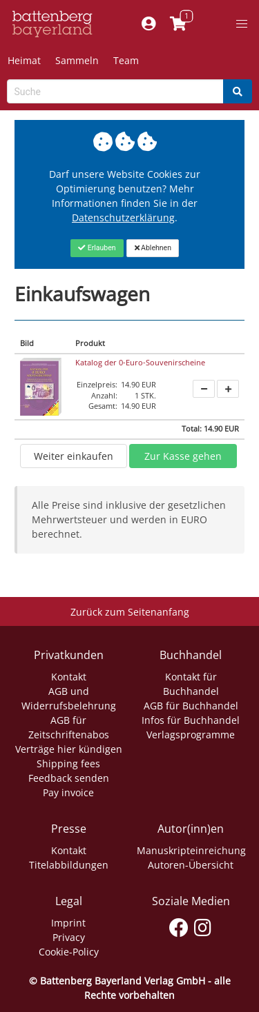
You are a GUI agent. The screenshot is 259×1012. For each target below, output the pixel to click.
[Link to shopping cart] (178, 24)
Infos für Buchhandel (191, 720)
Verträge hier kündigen (68, 749)
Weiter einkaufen (73, 456)
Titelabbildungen (68, 864)
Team (126, 60)
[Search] (237, 91)
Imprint (68, 922)
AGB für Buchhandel (191, 705)
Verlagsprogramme (190, 734)
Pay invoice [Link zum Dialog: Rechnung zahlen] (68, 792)
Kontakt (68, 676)
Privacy (68, 937)
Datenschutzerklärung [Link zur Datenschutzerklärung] (123, 217)
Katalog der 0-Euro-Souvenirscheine (140, 362)
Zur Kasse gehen (183, 456)
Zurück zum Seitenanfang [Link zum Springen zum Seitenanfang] (129, 611)
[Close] (97, 248)
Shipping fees (68, 763)
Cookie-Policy (69, 951)
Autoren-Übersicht (190, 864)
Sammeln (77, 60)
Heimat (24, 60)
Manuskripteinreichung (191, 850)
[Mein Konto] (149, 24)
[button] (241, 24)
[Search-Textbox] (115, 91)
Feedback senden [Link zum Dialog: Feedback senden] (68, 778)
